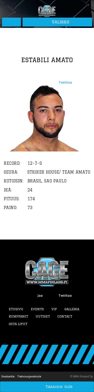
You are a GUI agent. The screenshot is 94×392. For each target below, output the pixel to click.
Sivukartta (8, 376)
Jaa (40, 295)
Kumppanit (18, 316)
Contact (64, 316)
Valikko (57, 22)
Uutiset (43, 316)
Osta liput (18, 324)
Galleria (71, 309)
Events (37, 309)
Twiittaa (65, 82)
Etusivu (16, 309)
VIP (54, 309)
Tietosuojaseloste (29, 376)
